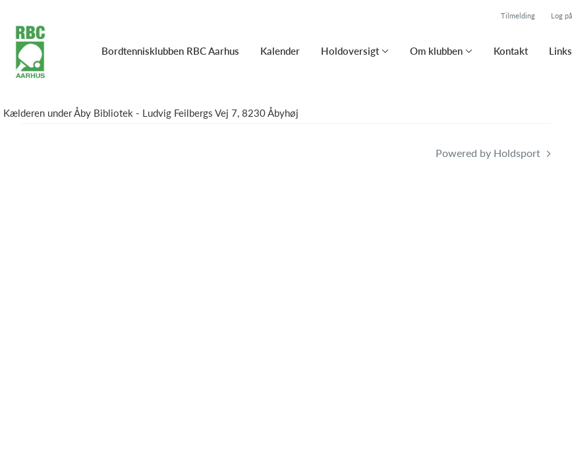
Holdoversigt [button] (350, 51)
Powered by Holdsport (488, 152)
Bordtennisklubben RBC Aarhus (170, 51)
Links (560, 51)
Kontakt (511, 51)
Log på (561, 15)
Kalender (280, 51)
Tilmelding (518, 15)
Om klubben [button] (436, 51)
